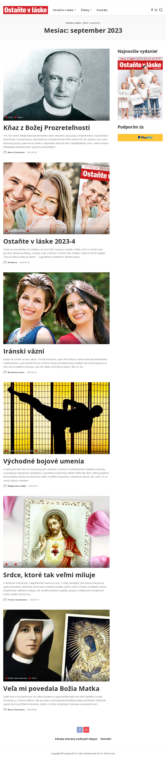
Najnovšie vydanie (16, 231)
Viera (20, 117)
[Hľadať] (161, 10)
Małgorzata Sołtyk (17, 485)
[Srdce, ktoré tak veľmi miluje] (56, 531)
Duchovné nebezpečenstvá (21, 450)
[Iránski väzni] (56, 308)
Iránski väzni (24, 350)
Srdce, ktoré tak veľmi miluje (49, 574)
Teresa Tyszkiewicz (17, 599)
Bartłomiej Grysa (16, 372)
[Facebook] (152, 10)
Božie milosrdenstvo (18, 677)
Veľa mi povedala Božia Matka (52, 687)
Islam (11, 341)
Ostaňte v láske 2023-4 (39, 241)
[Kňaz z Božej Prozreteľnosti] (56, 84)
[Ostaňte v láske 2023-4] (56, 198)
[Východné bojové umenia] (56, 418)
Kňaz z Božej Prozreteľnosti (46, 127)
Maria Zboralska (16, 152)
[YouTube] (155, 10)
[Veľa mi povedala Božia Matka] (56, 645)
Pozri (10, 117)
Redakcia (12, 262)
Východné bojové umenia (44, 460)
